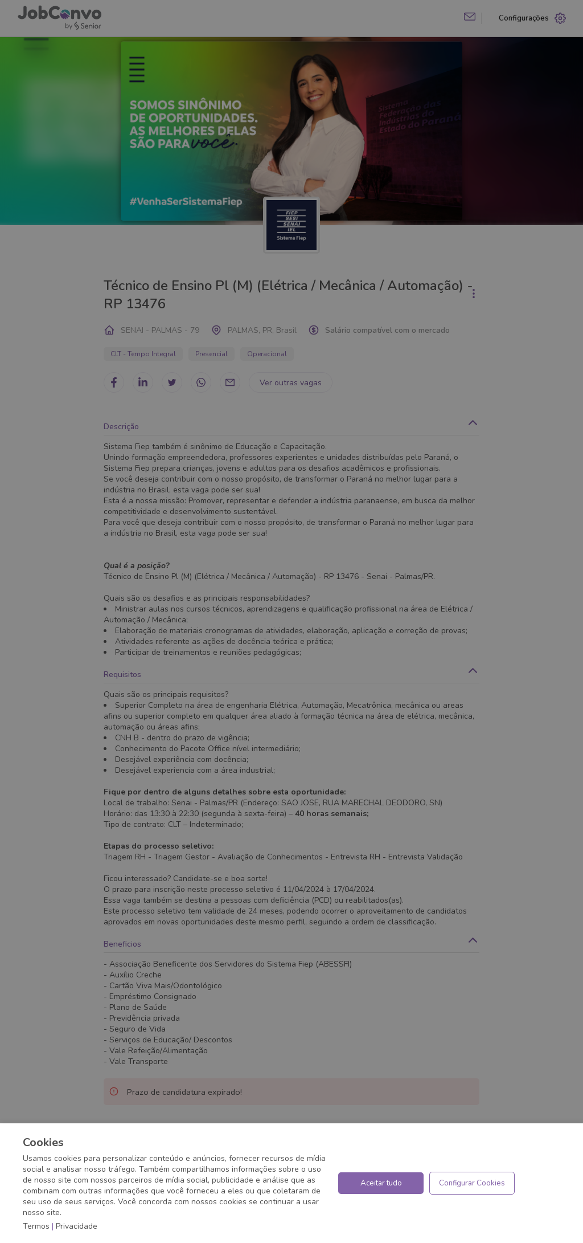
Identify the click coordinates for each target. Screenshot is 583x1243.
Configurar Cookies (472, 1183)
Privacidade (76, 1226)
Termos (36, 1226)
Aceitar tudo (381, 1183)
